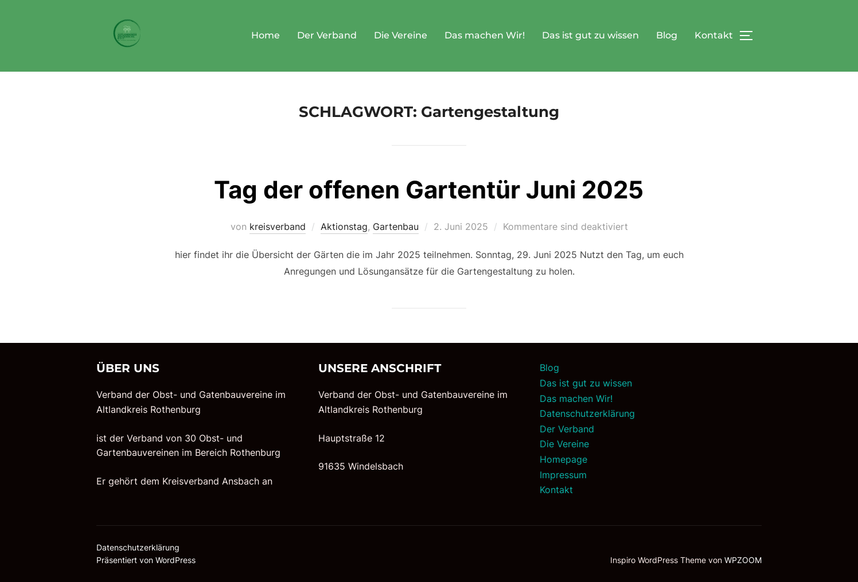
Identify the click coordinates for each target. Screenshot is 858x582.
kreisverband (277, 226)
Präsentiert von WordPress (146, 560)
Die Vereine (400, 35)
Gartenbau (396, 226)
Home (265, 35)
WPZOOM (743, 560)
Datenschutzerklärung (587, 413)
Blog (666, 35)
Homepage (563, 459)
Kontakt (714, 35)
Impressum (563, 475)
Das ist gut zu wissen (590, 35)
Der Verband (327, 35)
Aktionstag (344, 226)
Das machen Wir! (484, 35)
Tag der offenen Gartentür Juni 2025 (429, 189)
